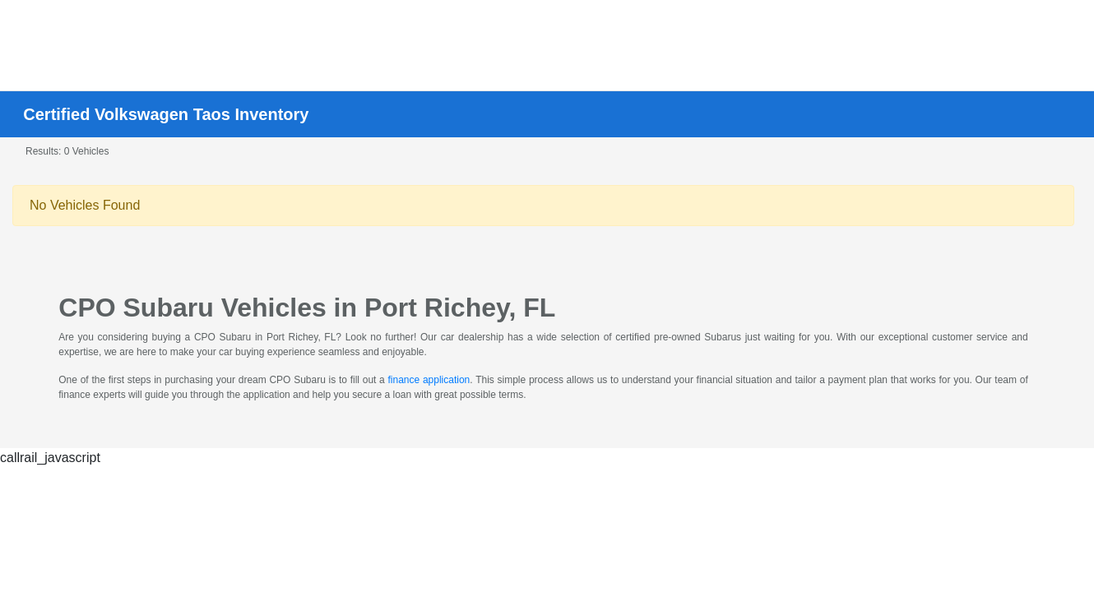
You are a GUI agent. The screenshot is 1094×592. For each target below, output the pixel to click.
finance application (429, 380)
